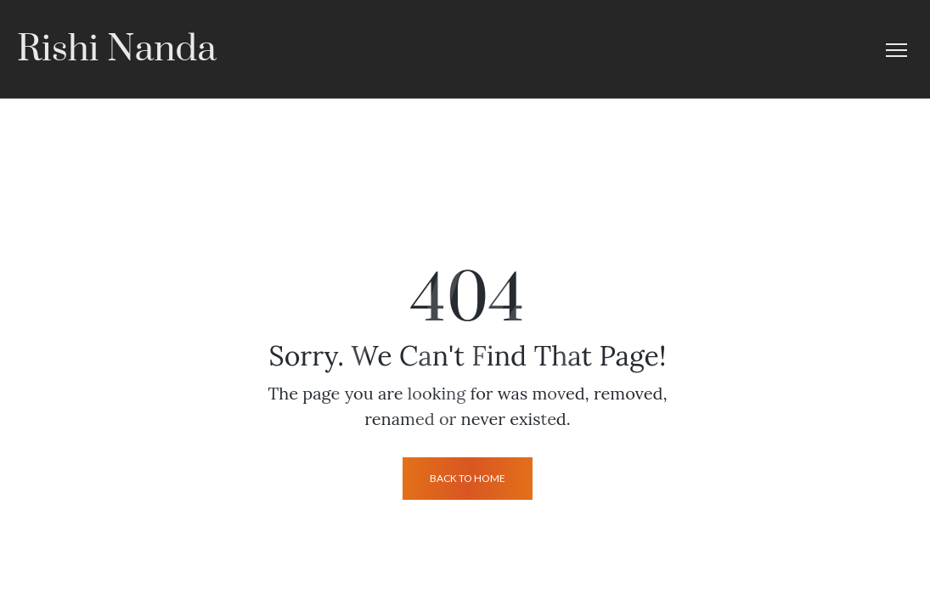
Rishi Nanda (117, 49)
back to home (467, 478)
